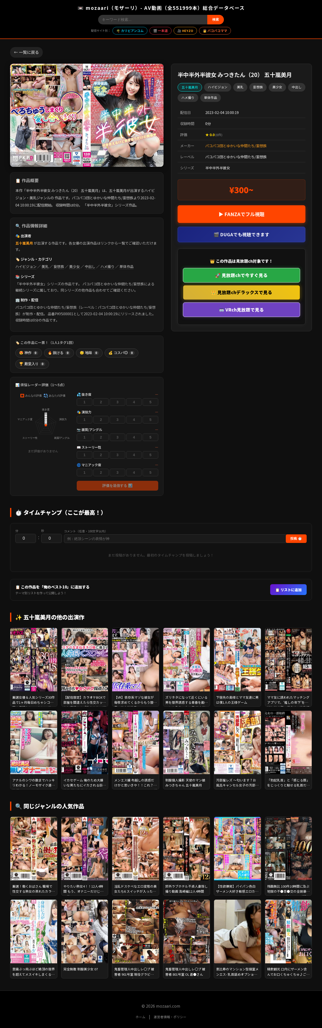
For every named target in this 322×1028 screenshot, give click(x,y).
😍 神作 (28, 353)
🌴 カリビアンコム (130, 30)
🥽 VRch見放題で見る (241, 309)
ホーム (140, 1016)
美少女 (74, 266)
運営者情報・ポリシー (170, 1016)
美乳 (45, 266)
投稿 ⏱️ (296, 538)
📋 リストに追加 (288, 589)
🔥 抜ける (59, 353)
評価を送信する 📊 (117, 486)
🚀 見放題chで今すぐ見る (241, 275)
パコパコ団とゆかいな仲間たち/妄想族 (236, 145)
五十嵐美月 (24, 243)
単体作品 (126, 266)
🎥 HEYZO (185, 30)
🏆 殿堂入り (32, 364)
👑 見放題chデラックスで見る (241, 292)
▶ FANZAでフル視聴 (241, 214)
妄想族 (59, 266)
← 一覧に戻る (26, 52)
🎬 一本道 (160, 30)
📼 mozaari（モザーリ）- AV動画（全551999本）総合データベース (161, 7)
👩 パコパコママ (215, 30)
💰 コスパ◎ (121, 353)
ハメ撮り (107, 266)
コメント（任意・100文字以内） (86, 531)
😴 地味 (89, 353)
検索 (215, 19)
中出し (90, 266)
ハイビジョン (25, 266)
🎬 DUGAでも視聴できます (241, 234)
